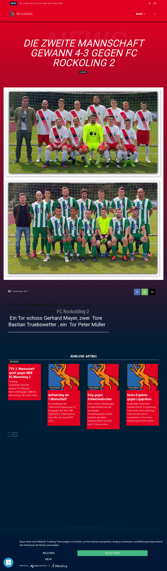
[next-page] (15, 434)
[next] (95, 3)
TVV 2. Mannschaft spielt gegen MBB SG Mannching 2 (22, 373)
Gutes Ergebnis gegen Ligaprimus (139, 397)
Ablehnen (41, 559)
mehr (142, 559)
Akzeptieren (91, 559)
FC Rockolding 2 (73, 311)
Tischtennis (54, 388)
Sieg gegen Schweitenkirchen (100, 397)
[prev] (90, 3)
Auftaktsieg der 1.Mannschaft (58, 397)
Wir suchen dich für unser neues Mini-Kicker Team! (41, 3)
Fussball (83, 72)
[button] (155, 14)
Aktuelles (14, 361)
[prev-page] (10, 434)
